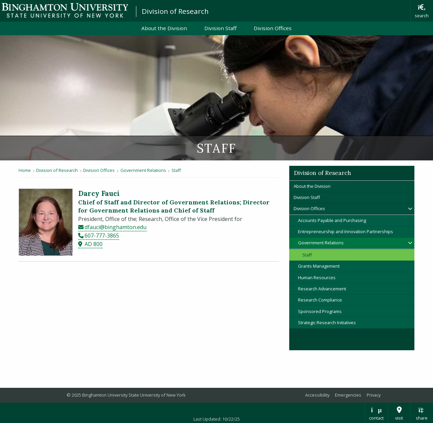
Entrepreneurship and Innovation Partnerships (345, 231)
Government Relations (143, 170)
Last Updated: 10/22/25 (216, 419)
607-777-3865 (102, 235)
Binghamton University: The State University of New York (65, 10)
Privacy (374, 395)
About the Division (164, 28)
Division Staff (220, 28)
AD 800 (93, 244)
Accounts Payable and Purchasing (332, 220)
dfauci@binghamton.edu (115, 227)
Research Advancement (322, 289)
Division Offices (273, 28)
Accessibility (317, 395)
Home (25, 170)
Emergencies (348, 395)
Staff (176, 170)
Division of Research (175, 11)
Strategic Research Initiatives (327, 322)
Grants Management (319, 266)
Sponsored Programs (320, 311)
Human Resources (317, 277)
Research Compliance (320, 300)
